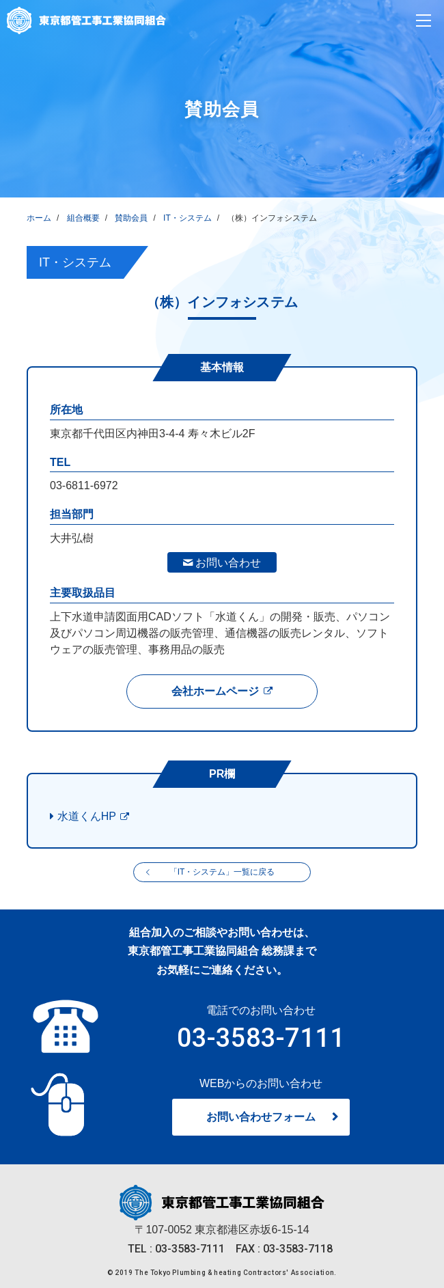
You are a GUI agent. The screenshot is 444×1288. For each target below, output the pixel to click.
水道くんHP (86, 816)
